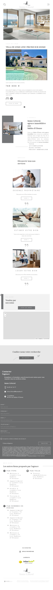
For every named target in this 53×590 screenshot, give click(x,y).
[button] (24, 107)
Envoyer (44, 443)
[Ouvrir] (4, 4)
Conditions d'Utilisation (32, 456)
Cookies (46, 582)
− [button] (5, 316)
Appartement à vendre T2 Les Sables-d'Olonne (16, 513)
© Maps (40, 339)
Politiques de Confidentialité (21, 456)
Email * (3, 418)
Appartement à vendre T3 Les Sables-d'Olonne (16, 521)
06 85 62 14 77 (11, 388)
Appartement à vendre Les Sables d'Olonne (16, 484)
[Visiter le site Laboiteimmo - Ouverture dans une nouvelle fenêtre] (8, 582)
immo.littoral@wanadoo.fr (14, 392)
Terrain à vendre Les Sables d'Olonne (15, 499)
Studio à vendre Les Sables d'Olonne (15, 491)
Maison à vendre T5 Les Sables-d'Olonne (15, 536)
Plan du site (39, 581)
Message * (4, 431)
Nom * (3, 405)
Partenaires (33, 582)
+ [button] (5, 314)
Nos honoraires (33, 581)
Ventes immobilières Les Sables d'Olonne (39, 476)
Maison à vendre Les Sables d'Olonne (15, 476)
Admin (36, 582)
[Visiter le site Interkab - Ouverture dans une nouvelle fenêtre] (20, 562)
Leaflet (36, 339)
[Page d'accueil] (26, 4)
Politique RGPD (42, 582)
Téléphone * (5, 425)
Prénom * (4, 411)
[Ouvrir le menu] (48, 4)
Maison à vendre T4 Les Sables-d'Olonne (15, 528)
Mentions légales (45, 581)
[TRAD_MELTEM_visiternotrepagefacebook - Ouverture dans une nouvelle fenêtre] (2, 295)
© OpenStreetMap (46, 339)
